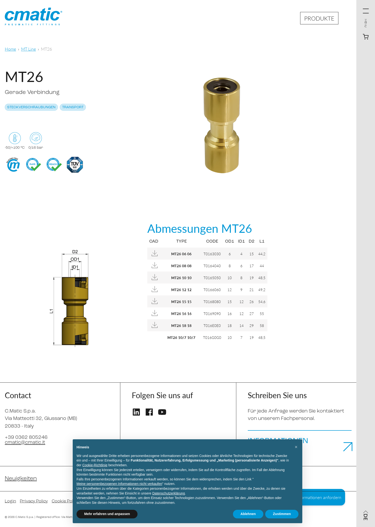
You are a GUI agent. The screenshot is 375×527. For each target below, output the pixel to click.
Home (10, 49)
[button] (296, 447)
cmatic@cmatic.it (25, 442)
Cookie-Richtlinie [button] (94, 465)
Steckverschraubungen (31, 107)
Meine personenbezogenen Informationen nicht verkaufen (119, 484)
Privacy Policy (34, 501)
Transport (72, 107)
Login (10, 501)
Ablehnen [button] (248, 514)
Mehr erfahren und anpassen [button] (107, 514)
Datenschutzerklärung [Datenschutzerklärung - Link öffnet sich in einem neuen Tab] (168, 493)
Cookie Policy (65, 501)
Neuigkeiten (21, 479)
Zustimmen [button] (282, 514)
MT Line (28, 49)
